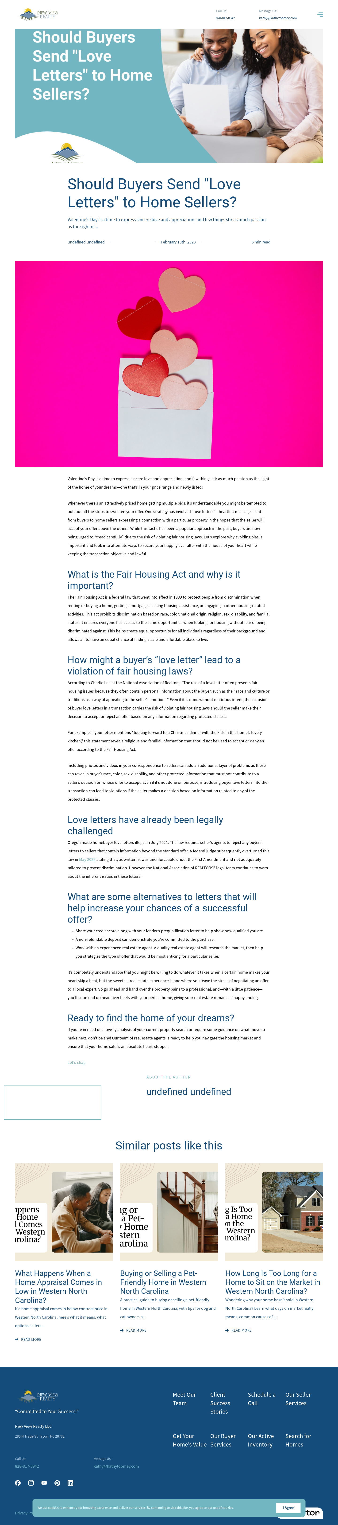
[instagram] (31, 1483)
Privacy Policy (27, 1513)
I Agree (288, 1507)
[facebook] (18, 1483)
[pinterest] (57, 1483)
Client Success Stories (220, 1403)
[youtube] (44, 1483)
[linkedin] (70, 1483)
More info (241, 1508)
